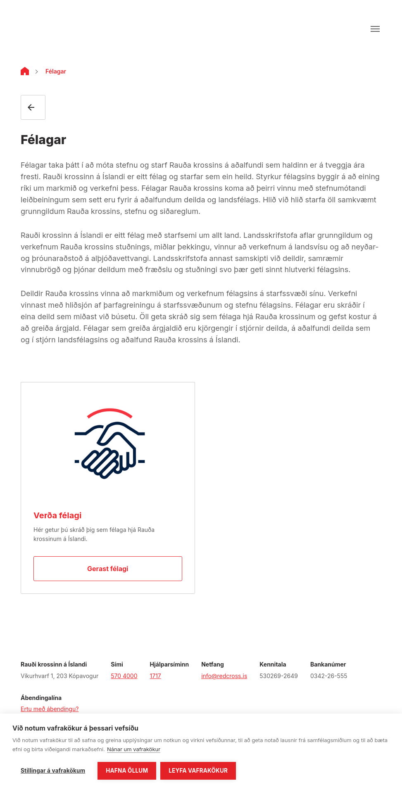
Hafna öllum (127, 770)
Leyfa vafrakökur (198, 770)
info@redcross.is (224, 675)
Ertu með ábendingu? (49, 708)
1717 (155, 675)
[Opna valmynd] (375, 29)
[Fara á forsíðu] (48, 29)
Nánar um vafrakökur (133, 749)
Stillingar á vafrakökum (53, 770)
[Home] (25, 72)
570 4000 (124, 675)
